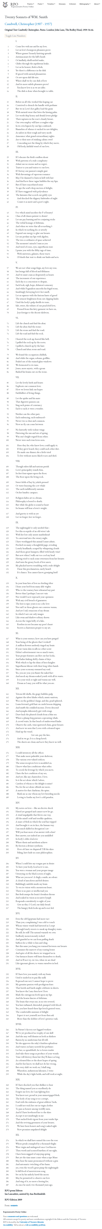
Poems (30, 4)
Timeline (50, 4)
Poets (40, 4)
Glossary (62, 4)
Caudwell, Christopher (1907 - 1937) (28, 24)
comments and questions (17, 1216)
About (96, 4)
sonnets (14, 1205)
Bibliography (84, 4)
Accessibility (8, 1225)
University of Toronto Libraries (32, 1222)
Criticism (72, 4)
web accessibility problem (35, 1225)
